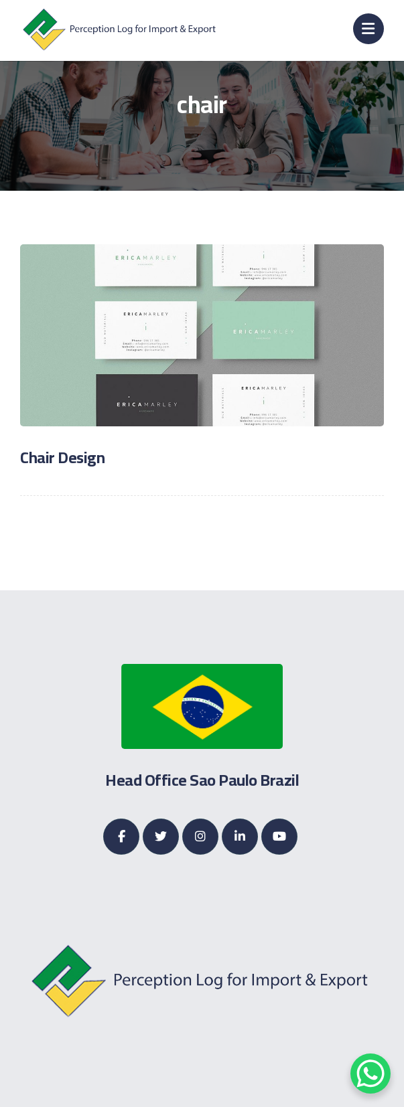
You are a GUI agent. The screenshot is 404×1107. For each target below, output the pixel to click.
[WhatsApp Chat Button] (370, 1073)
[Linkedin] (240, 837)
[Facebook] (121, 837)
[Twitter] (161, 837)
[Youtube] (279, 837)
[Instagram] (200, 837)
